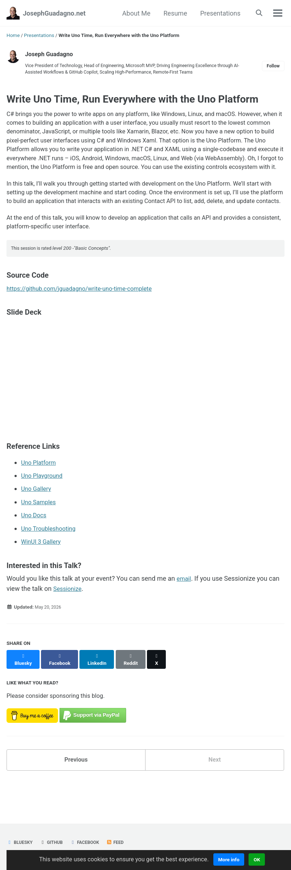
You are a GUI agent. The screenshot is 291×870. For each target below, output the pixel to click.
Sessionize (69, 624)
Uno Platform (40, 499)
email (185, 614)
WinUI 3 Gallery (43, 577)
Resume (173, 13)
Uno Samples (40, 538)
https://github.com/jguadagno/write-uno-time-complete (87, 325)
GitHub (54, 842)
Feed (121, 842)
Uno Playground (44, 512)
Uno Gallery (37, 525)
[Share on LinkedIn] (101, 691)
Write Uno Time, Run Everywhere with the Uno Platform (132, 102)
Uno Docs (35, 551)
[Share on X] (163, 691)
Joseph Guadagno (51, 54)
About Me (134, 13)
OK (266, 859)
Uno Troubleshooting (51, 564)
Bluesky (21, 842)
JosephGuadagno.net (54, 13)
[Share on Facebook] (62, 691)
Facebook (90, 842)
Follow (272, 67)
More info (238, 859)
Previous (76, 792)
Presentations (218, 13)
